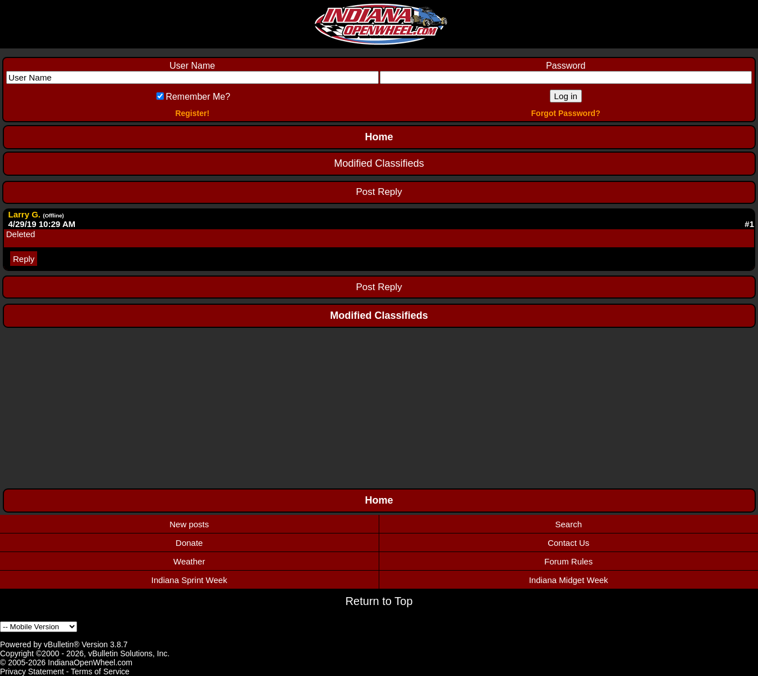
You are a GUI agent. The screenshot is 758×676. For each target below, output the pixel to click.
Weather (189, 561)
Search (568, 524)
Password (565, 65)
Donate (189, 543)
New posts (189, 524)
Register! (192, 113)
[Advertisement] (379, 406)
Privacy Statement (32, 671)
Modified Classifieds (379, 163)
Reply (23, 258)
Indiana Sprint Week (189, 580)
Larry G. (24, 214)
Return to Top (379, 601)
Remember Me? (193, 96)
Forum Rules (568, 561)
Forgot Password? (565, 113)
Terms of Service (100, 671)
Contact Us (568, 543)
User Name (192, 65)
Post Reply (379, 191)
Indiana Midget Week (568, 580)
